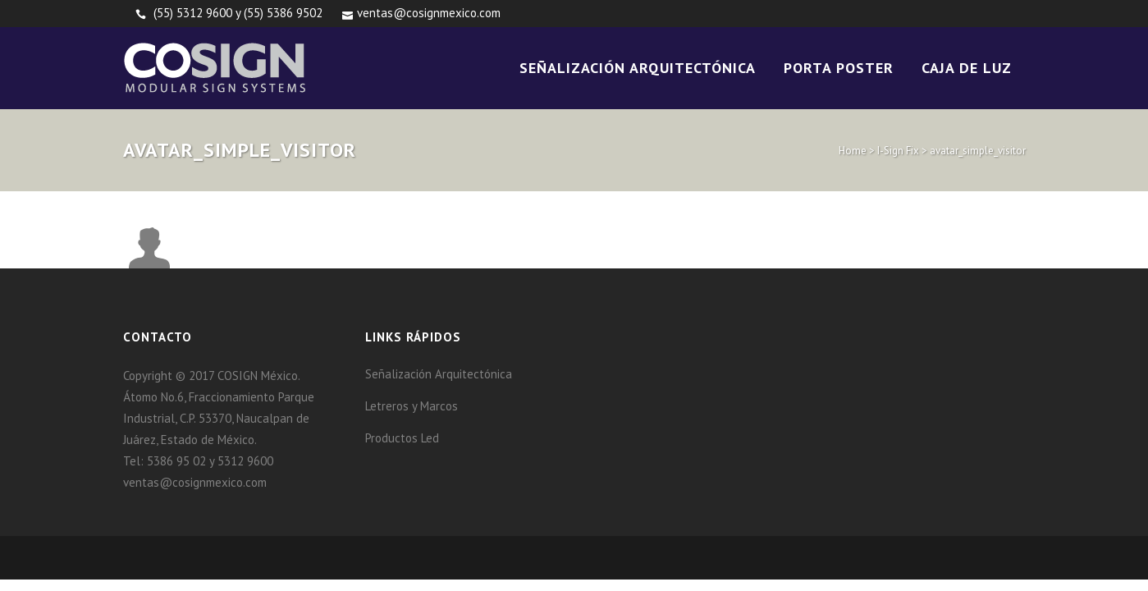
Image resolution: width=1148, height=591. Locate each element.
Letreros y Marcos (411, 406)
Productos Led (402, 438)
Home (853, 151)
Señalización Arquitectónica (438, 374)
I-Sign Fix (898, 151)
